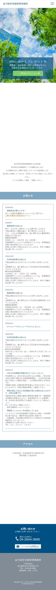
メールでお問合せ (27, 546)
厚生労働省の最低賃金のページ (18, 216)
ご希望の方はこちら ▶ (29, 73)
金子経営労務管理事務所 (15, 3)
